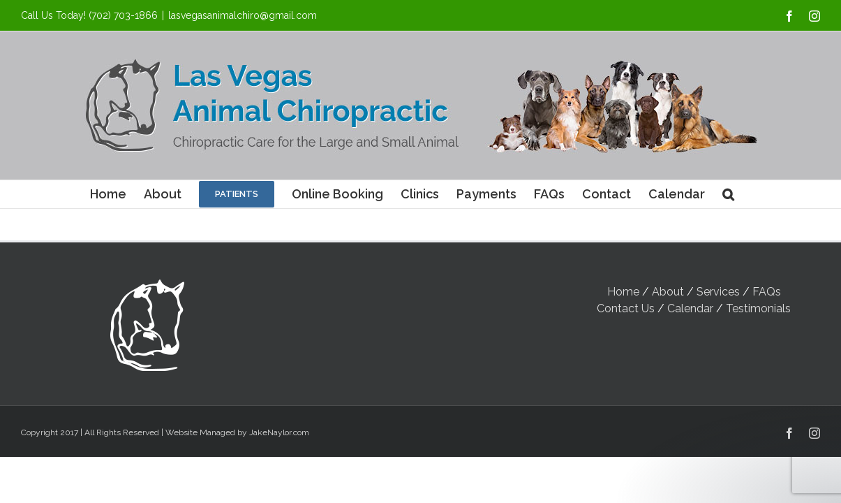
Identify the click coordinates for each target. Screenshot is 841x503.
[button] (728, 194)
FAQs (766, 291)
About (668, 291)
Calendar (690, 308)
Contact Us (626, 308)
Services (718, 291)
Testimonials (758, 308)
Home (623, 291)
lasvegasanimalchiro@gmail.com (242, 15)
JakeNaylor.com (279, 432)
